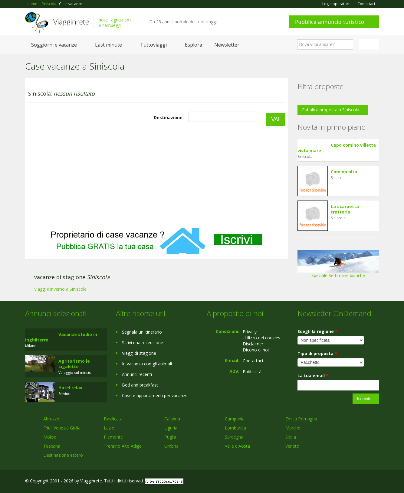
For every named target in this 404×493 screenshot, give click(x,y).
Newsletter (226, 44)
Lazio (109, 428)
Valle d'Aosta (237, 446)
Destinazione (168, 117)
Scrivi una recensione (142, 342)
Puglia (170, 437)
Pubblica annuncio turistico (329, 21)
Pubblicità (252, 371)
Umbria (171, 446)
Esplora (193, 44)
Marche (292, 428)
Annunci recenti (137, 374)
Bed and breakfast (140, 385)
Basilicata (113, 419)
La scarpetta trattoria (345, 209)
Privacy (250, 332)
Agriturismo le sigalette (74, 363)
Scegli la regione (317, 331)
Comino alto (344, 172)
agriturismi (121, 20)
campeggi (111, 25)
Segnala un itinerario (142, 332)
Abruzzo (51, 419)
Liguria (170, 428)
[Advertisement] (156, 178)
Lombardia (235, 428)
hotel (104, 20)
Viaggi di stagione (139, 353)
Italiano (370, 44)
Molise (49, 437)
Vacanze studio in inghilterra (61, 337)
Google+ (347, 481)
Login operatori (335, 4)
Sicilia (290, 437)
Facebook (333, 481)
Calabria (172, 419)
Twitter (361, 481)
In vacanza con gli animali (147, 364)
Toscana (51, 446)
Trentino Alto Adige (123, 446)
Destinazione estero (63, 455)
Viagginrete (71, 22)
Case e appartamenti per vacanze (155, 395)
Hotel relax (70, 387)
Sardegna (234, 437)
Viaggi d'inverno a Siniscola (60, 289)
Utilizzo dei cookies (261, 338)
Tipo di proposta (317, 353)
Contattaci (366, 4)
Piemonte (113, 437)
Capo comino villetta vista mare (336, 147)
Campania (235, 419)
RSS (376, 481)
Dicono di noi (256, 350)
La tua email (312, 375)
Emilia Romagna (301, 419)
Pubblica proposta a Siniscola (330, 110)
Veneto (292, 446)
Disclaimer (253, 344)
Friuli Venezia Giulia (61, 428)
